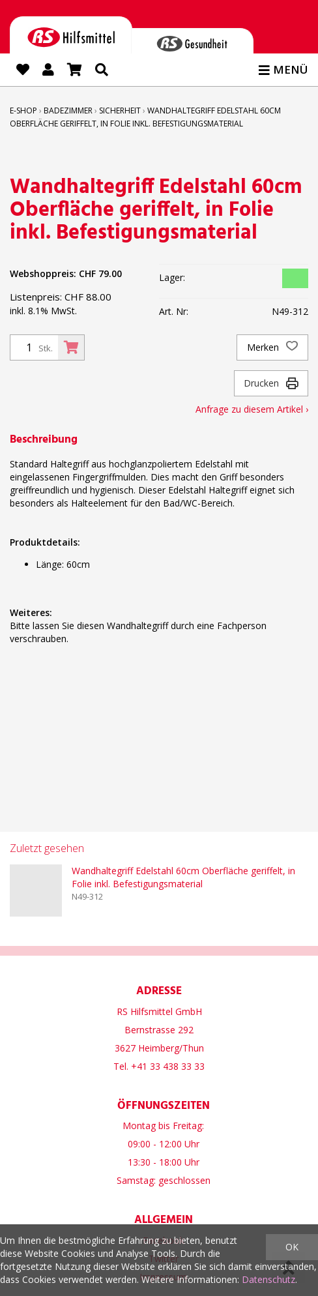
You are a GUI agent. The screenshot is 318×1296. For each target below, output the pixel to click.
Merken (272, 347)
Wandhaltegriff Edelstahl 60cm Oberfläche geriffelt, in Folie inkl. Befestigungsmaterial (183, 877)
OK (291, 1247)
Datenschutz (268, 1279)
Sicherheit (120, 110)
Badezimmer (68, 110)
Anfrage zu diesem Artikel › (251, 409)
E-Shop (23, 110)
